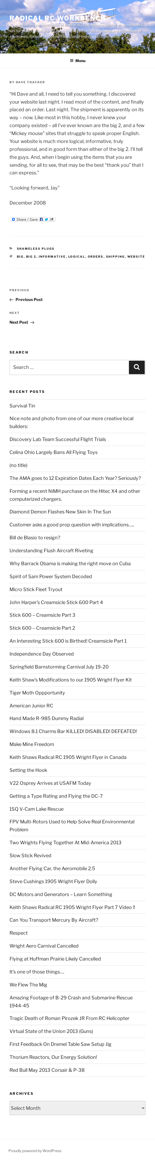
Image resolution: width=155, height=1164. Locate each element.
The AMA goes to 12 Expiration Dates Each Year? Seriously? (75, 478)
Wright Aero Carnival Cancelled (44, 946)
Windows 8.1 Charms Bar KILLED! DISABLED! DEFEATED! (73, 731)
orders (96, 256)
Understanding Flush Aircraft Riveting (51, 550)
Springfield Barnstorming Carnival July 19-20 (59, 667)
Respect (18, 933)
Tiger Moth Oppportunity (37, 692)
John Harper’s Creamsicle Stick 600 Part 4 (56, 602)
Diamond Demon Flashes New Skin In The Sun (60, 511)
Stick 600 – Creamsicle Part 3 (42, 615)
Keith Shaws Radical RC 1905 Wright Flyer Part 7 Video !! (72, 907)
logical (76, 256)
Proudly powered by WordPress (34, 1150)
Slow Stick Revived (30, 855)
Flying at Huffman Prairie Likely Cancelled (55, 959)
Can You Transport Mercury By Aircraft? (53, 920)
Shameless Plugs (36, 249)
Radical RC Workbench (57, 18)
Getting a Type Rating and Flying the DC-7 (56, 796)
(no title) (18, 465)
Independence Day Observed (41, 654)
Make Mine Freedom (31, 744)
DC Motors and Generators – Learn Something (60, 894)
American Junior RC (31, 705)
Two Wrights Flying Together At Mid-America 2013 (65, 842)
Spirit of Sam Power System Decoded (50, 576)
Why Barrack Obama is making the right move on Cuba (70, 563)
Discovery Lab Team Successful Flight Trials (57, 439)
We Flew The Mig (28, 984)
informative (52, 256)
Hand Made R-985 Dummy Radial (46, 718)
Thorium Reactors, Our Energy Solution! (53, 1057)
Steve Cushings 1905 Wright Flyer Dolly (53, 881)
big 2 (31, 256)
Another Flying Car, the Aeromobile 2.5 (52, 868)
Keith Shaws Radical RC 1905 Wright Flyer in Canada (68, 757)
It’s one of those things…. (36, 972)
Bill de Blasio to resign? (34, 537)
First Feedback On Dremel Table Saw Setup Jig (60, 1044)
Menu (77, 60)
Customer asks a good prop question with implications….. (71, 524)
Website (136, 256)
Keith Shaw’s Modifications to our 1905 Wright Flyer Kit (70, 680)
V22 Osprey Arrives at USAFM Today (50, 783)
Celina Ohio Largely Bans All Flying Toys (53, 452)
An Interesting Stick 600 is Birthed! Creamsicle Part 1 (68, 641)
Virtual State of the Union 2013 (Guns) (51, 1031)
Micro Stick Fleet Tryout (35, 589)
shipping (115, 256)
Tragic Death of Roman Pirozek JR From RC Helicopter (69, 1018)
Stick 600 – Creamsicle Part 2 (42, 628)
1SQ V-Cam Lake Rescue (36, 809)
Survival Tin (22, 406)
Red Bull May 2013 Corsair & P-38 (47, 1070)
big (20, 256)
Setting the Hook (28, 770)
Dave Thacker (30, 82)
